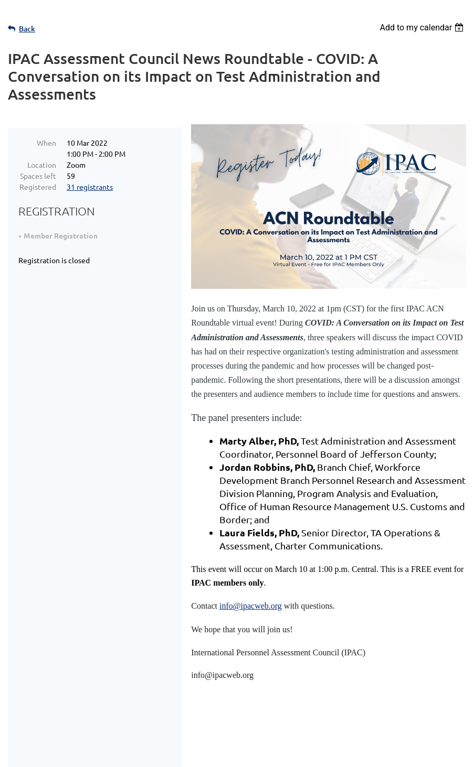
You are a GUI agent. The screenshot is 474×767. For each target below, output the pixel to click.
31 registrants (90, 186)
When (46, 142)
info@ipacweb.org (250, 605)
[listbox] (423, 27)
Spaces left (38, 175)
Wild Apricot (341, 753)
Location (41, 164)
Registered (37, 186)
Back (27, 29)
